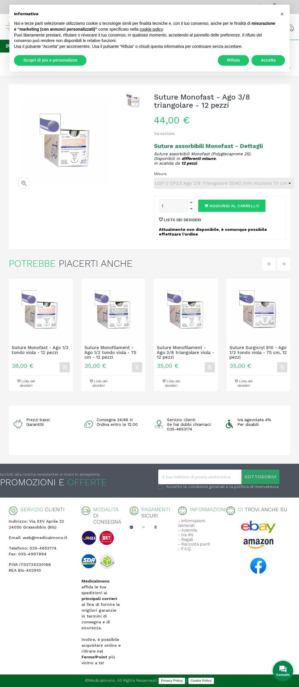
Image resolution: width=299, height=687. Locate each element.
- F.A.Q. (184, 548)
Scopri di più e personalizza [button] (50, 60)
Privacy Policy (172, 680)
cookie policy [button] (151, 29)
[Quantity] (173, 205)
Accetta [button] (268, 60)
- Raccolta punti (194, 544)
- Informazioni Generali (191, 523)
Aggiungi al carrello (231, 205)
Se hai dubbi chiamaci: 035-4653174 (189, 426)
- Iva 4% (185, 534)
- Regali (185, 539)
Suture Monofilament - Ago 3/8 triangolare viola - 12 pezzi (185, 352)
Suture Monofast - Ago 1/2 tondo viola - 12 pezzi (40, 350)
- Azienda (187, 530)
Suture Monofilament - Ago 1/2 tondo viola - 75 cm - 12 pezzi (110, 352)
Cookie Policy (201, 680)
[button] (282, 14)
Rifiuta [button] (233, 60)
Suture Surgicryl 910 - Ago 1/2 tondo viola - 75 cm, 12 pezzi (258, 352)
